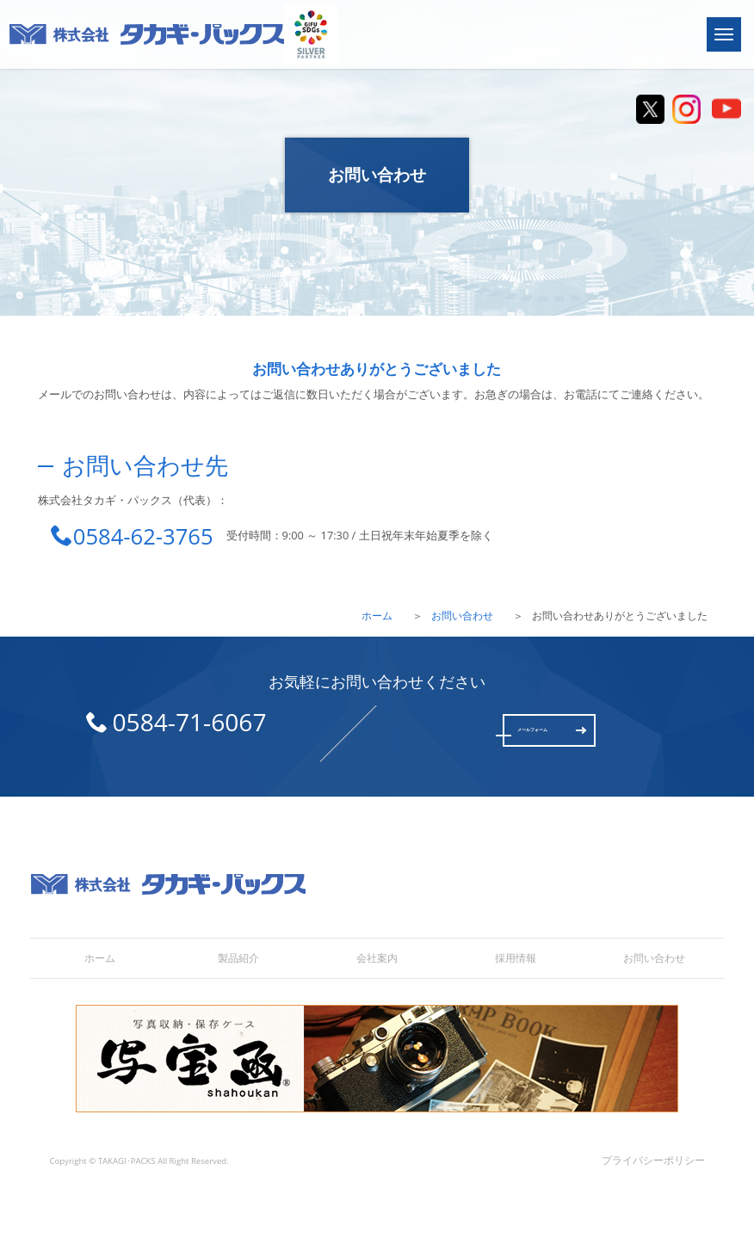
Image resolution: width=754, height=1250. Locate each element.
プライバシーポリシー (653, 1160)
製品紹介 (238, 957)
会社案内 (377, 957)
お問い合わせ (462, 615)
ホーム (377, 615)
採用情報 (515, 957)
